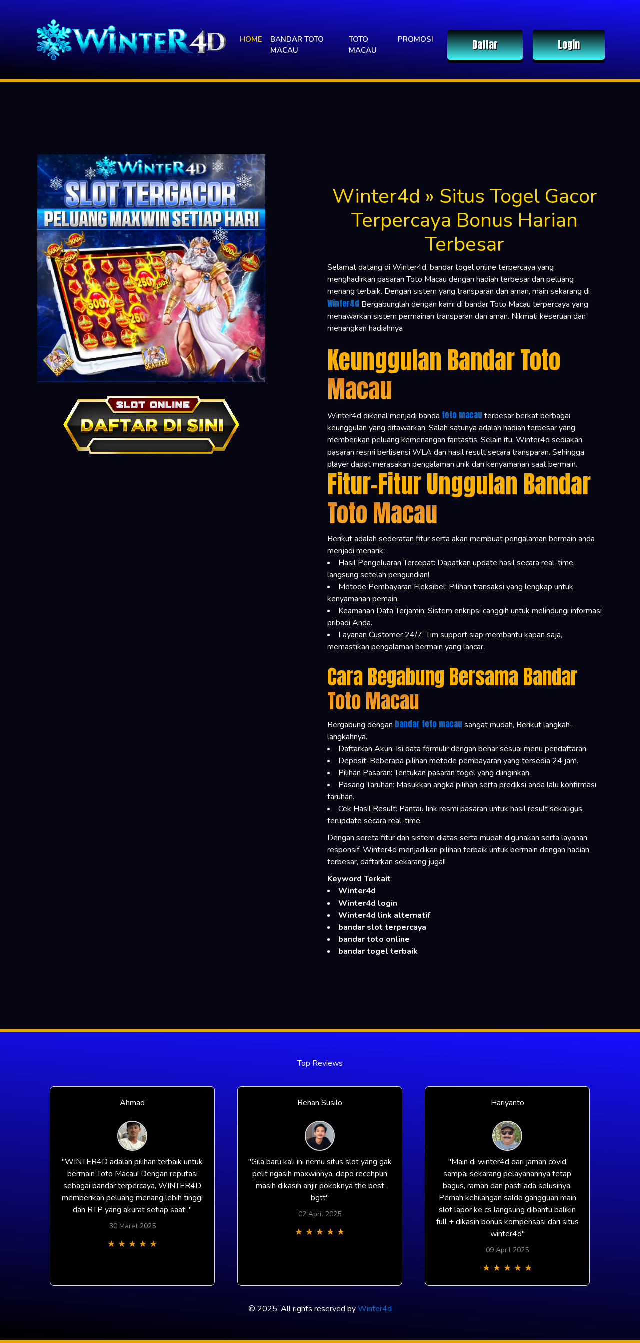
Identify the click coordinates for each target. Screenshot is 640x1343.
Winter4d (344, 303)
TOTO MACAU (363, 45)
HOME (251, 39)
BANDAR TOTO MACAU (297, 45)
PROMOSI (416, 39)
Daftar (485, 44)
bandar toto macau (428, 724)
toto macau (462, 415)
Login (569, 44)
